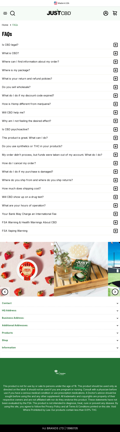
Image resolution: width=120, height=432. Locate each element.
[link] (27, 295)
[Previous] (5, 292)
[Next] (115, 292)
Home (5, 25)
